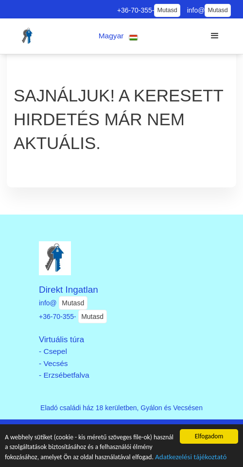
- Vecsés (53, 363)
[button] (118, 36)
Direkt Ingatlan (68, 289)
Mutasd (167, 10)
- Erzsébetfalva (64, 375)
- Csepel (53, 351)
